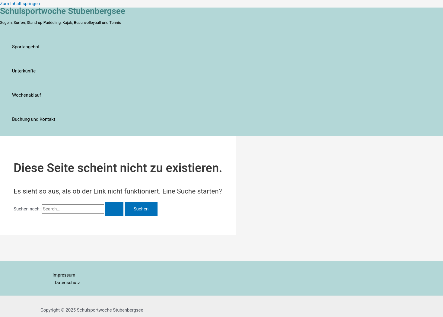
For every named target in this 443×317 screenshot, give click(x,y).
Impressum (64, 275)
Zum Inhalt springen (20, 3)
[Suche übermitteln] (114, 209)
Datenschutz (67, 282)
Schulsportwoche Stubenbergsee (62, 11)
